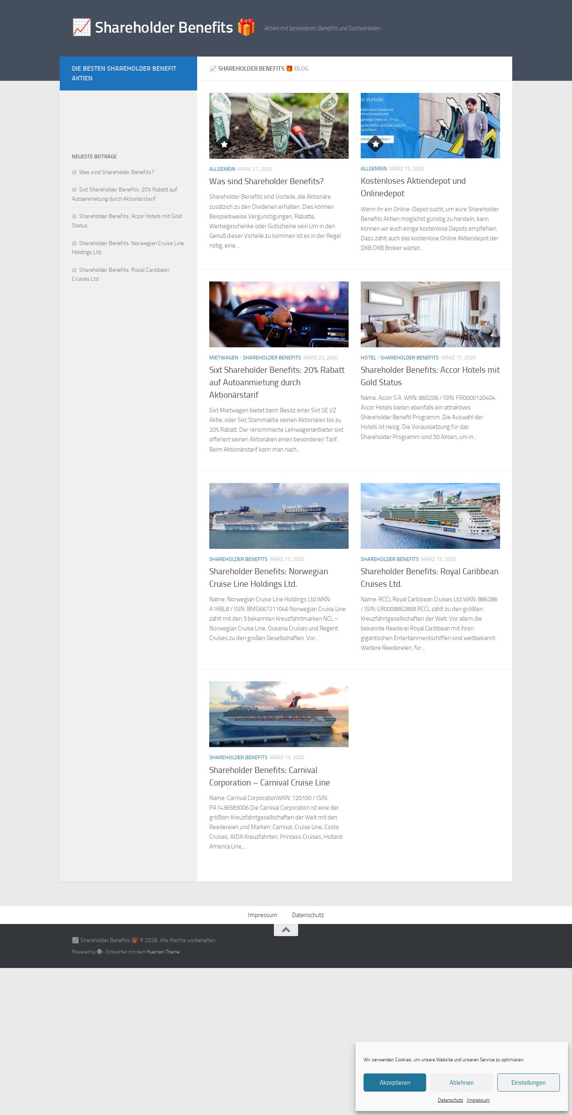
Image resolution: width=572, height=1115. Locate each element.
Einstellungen (528, 1082)
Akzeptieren (395, 1082)
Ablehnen (462, 1082)
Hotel (368, 358)
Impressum (478, 1100)
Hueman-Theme (163, 952)
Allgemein (222, 169)
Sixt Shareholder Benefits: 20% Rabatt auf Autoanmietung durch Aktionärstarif (277, 382)
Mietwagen (223, 358)
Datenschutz (450, 1100)
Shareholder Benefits (272, 358)
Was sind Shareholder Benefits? (266, 181)
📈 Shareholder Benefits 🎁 (164, 27)
